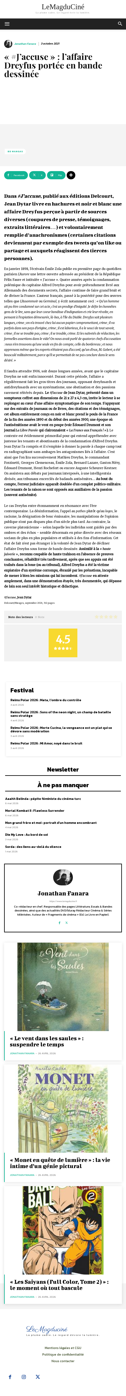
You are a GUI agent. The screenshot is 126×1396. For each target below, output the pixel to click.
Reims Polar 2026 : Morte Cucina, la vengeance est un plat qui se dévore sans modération (61, 729)
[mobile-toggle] (7, 24)
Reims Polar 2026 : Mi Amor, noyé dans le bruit (46, 743)
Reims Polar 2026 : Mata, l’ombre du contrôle (45, 699)
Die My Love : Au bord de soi (26, 834)
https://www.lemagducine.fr (63, 901)
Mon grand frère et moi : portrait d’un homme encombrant (51, 822)
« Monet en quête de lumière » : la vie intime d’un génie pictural (60, 1163)
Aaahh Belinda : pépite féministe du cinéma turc (43, 798)
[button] (120, 24)
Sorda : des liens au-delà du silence (33, 846)
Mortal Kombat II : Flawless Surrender (34, 810)
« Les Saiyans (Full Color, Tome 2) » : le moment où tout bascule (59, 1284)
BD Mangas (15, 151)
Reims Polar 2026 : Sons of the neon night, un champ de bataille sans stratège (60, 714)
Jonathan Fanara (25, 44)
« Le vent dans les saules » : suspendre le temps (47, 1041)
